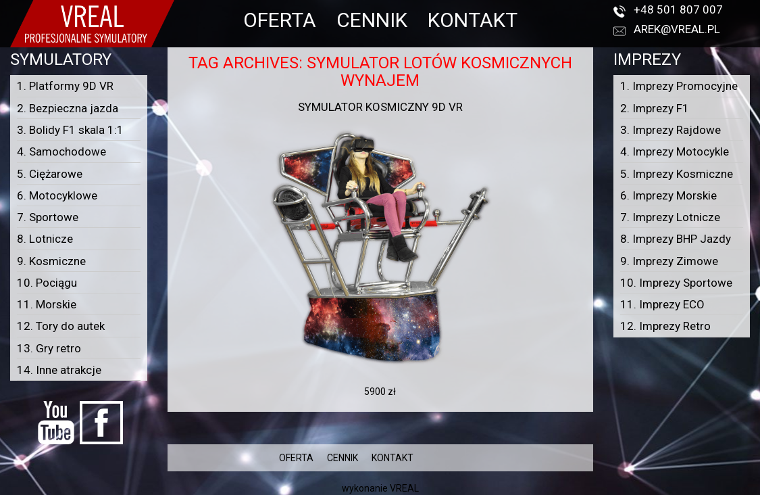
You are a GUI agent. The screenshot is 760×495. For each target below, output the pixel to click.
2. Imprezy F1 (654, 108)
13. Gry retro (49, 348)
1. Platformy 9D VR (65, 86)
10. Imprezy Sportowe (676, 282)
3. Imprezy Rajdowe (670, 130)
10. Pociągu (47, 282)
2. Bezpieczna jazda (67, 108)
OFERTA (279, 20)
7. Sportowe (47, 217)
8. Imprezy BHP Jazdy (675, 238)
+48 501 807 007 (678, 9)
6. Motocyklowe (57, 195)
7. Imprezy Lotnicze (670, 217)
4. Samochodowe (61, 151)
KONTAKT (472, 20)
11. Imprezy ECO (662, 304)
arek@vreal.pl (677, 29)
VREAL (404, 488)
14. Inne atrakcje (59, 370)
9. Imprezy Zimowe (669, 261)
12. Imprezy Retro (665, 326)
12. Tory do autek (61, 326)
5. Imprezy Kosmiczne (676, 174)
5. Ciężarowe (49, 174)
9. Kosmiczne (51, 261)
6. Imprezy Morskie (668, 195)
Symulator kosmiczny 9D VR (380, 107)
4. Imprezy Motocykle (674, 151)
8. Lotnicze (45, 238)
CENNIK (371, 20)
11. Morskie (46, 304)
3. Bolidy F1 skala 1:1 (70, 130)
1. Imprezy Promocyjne (679, 86)
